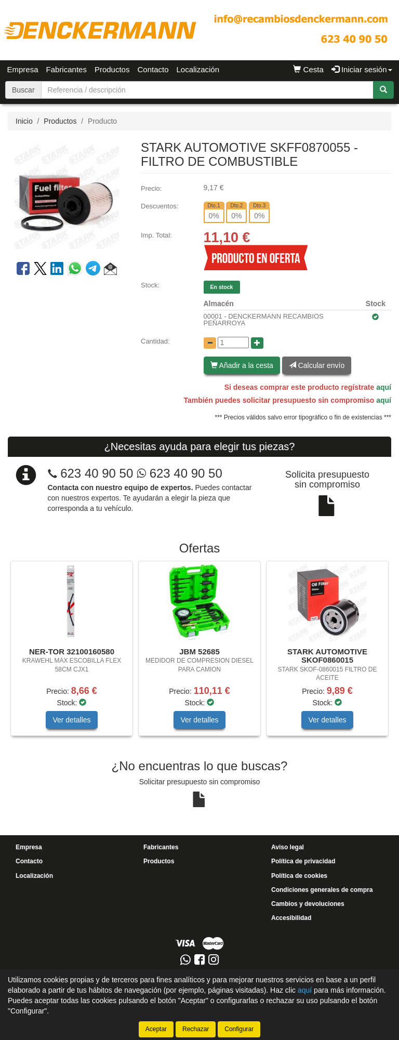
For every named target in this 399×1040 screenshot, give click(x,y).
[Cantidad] (233, 342)
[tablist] (199, 653)
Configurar (239, 1029)
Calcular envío (316, 365)
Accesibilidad (291, 917)
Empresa (22, 69)
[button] (110, 270)
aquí (383, 387)
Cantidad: (155, 341)
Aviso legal (287, 847)
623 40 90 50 (96, 473)
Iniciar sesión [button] (361, 69)
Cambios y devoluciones (307, 903)
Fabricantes (66, 69)
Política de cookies (299, 875)
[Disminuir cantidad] (210, 343)
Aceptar (156, 1029)
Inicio (24, 121)
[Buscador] (207, 90)
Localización (198, 69)
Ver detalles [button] (71, 720)
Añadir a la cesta (241, 365)
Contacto (152, 69)
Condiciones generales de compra (322, 889)
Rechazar (195, 1029)
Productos (112, 69)
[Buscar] (383, 90)
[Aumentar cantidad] (257, 343)
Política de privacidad (303, 861)
